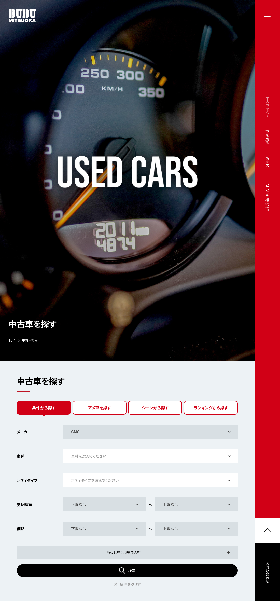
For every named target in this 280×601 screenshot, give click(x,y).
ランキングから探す (211, 408)
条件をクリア (127, 584)
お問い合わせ (267, 573)
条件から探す (43, 408)
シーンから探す (155, 408)
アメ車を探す (99, 408)
